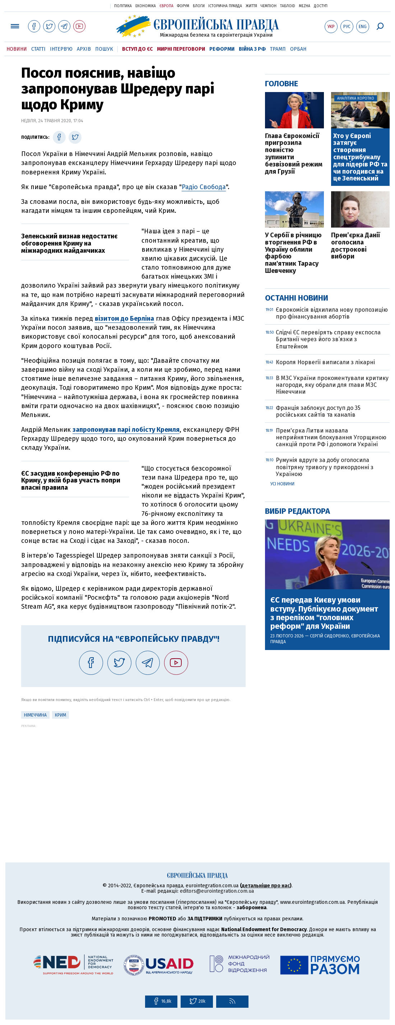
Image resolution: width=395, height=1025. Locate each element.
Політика (123, 6)
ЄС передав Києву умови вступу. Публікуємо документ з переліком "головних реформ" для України (324, 613)
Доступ (320, 6)
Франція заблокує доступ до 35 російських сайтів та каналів (318, 411)
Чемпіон (268, 6)
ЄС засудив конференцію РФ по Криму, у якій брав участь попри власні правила (70, 481)
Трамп (278, 49)
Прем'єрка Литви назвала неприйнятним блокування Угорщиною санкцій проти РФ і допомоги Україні (331, 437)
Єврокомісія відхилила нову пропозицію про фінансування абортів (332, 313)
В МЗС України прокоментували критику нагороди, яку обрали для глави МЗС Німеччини (332, 385)
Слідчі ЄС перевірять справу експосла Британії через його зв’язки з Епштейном (328, 339)
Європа (166, 6)
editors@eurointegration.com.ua (217, 891)
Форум (183, 6)
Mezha (304, 6)
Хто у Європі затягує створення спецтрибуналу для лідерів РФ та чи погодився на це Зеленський (360, 158)
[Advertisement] (133, 778)
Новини (16, 49)
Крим (60, 715)
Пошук (104, 49)
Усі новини (282, 483)
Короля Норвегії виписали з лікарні (325, 362)
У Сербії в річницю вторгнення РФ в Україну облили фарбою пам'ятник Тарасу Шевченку (293, 253)
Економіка (145, 6)
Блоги (199, 6)
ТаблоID (287, 6)
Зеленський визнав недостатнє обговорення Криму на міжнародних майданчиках (69, 243)
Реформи (221, 49)
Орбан (298, 49)
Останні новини (296, 298)
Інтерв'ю (61, 49)
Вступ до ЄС (137, 49)
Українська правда (87, 5)
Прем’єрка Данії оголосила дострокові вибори (355, 246)
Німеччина (35, 715)
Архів (84, 49)
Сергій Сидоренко (329, 636)
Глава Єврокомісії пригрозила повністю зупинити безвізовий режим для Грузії (293, 154)
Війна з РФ (252, 49)
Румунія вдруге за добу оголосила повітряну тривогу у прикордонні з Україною (324, 467)
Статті (38, 49)
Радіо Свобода (204, 187)
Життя (251, 6)
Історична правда (225, 6)
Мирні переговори (181, 49)
